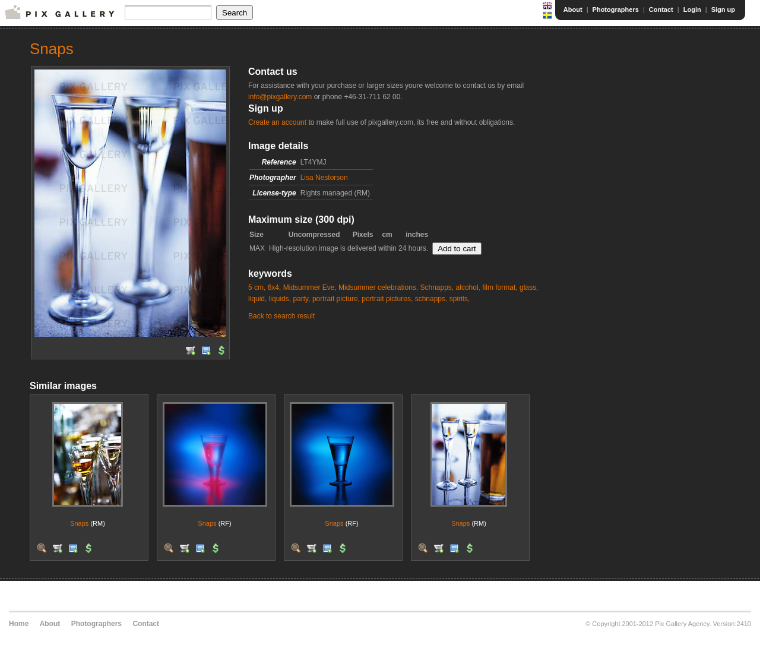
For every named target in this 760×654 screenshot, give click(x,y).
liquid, (257, 299)
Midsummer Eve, (310, 287)
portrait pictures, (387, 299)
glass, (529, 287)
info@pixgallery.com (280, 97)
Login (692, 9)
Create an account (277, 122)
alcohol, (468, 287)
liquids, (280, 299)
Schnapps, (437, 287)
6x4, (274, 287)
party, (301, 299)
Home (18, 624)
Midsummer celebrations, (378, 287)
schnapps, (431, 299)
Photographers (616, 9)
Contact (661, 9)
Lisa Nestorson (324, 177)
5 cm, (256, 287)
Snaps (79, 523)
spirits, (459, 299)
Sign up (723, 9)
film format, (499, 287)
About (572, 9)
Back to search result (281, 316)
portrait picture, (336, 299)
